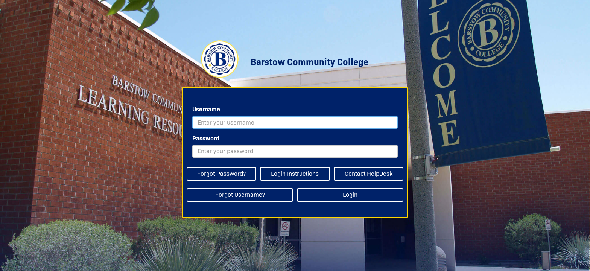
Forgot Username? (240, 194)
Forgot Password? (221, 173)
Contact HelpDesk (368, 173)
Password (205, 138)
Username (206, 109)
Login (350, 194)
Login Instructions (295, 173)
